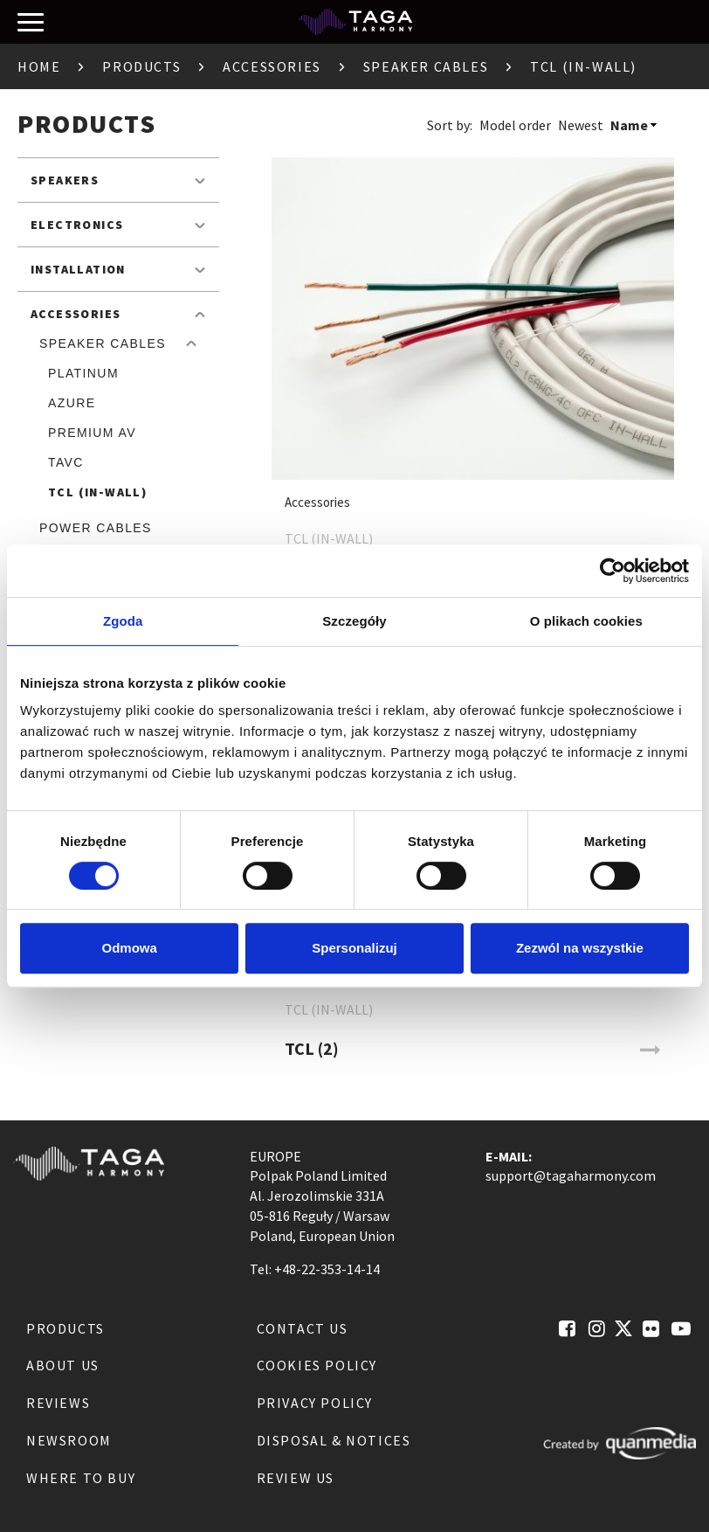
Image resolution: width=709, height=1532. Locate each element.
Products (141, 66)
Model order (515, 125)
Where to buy (80, 1478)
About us (63, 1365)
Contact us (302, 1328)
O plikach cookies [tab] (586, 620)
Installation (78, 269)
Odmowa (129, 947)
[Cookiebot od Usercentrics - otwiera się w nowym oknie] (612, 571)
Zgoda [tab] (123, 620)
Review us (295, 1478)
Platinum (83, 373)
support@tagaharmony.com (570, 1175)
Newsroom (69, 1440)
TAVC (66, 462)
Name (629, 125)
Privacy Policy (315, 1402)
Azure (71, 403)
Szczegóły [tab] (354, 620)
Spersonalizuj (354, 947)
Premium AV (92, 433)
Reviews (58, 1402)
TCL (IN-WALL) (97, 492)
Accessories (272, 66)
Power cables (95, 528)
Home (38, 66)
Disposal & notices (334, 1440)
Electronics (77, 224)
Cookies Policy (317, 1365)
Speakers (65, 180)
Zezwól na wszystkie (580, 947)
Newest (580, 125)
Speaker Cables (425, 66)
